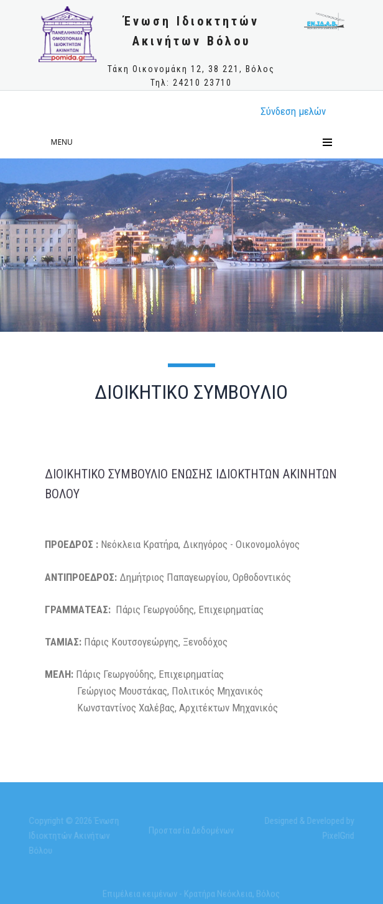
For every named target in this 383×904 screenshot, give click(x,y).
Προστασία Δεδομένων (191, 832)
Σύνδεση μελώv (293, 111)
